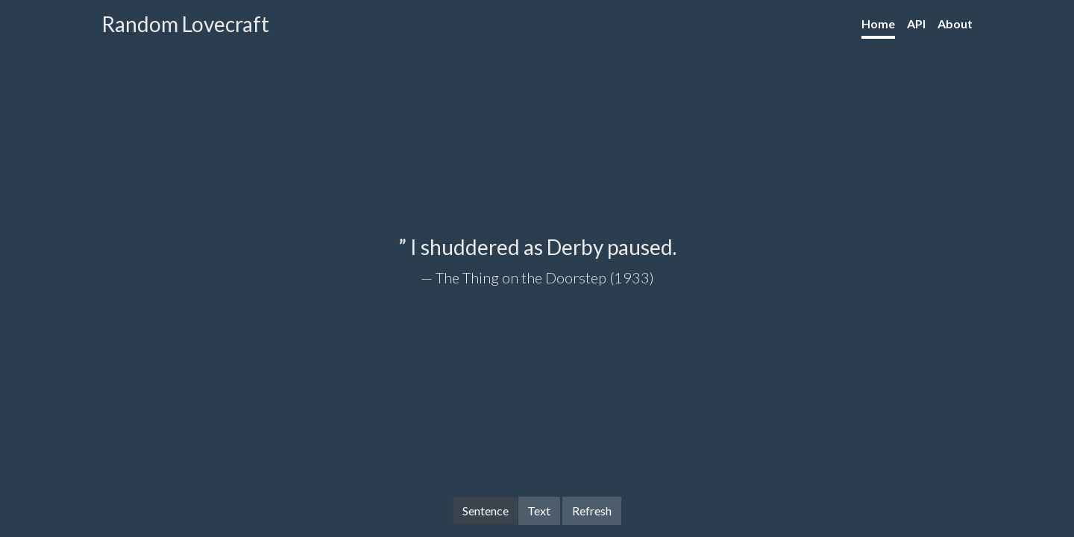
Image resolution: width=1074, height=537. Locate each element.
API (916, 23)
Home (878, 23)
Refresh (592, 510)
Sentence (485, 510)
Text (538, 510)
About (955, 23)
